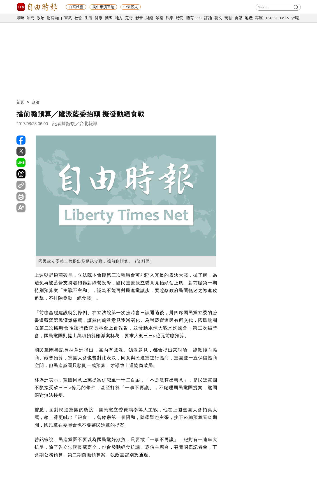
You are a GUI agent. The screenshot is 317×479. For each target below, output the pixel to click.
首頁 (20, 102)
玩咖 (228, 18)
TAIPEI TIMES (277, 18)
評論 (208, 18)
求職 (295, 18)
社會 (78, 18)
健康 (99, 18)
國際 (109, 18)
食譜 (239, 18)
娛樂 (160, 18)
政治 (41, 18)
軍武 (68, 18)
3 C (199, 18)
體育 (190, 18)
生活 (89, 18)
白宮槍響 (76, 7)
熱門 (31, 18)
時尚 (180, 18)
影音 (139, 18)
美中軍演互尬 (103, 7)
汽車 (170, 18)
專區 (259, 18)
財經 (149, 18)
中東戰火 (130, 7)
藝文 (218, 18)
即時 (20, 18)
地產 (249, 18)
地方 (119, 18)
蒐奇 (129, 18)
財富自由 (54, 18)
